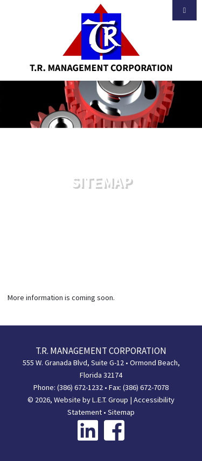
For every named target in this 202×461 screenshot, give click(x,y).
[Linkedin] (88, 430)
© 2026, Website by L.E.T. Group (77, 400)
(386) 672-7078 (146, 387)
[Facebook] (114, 430)
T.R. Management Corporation (101, 38)
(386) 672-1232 (80, 387)
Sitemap (121, 412)
